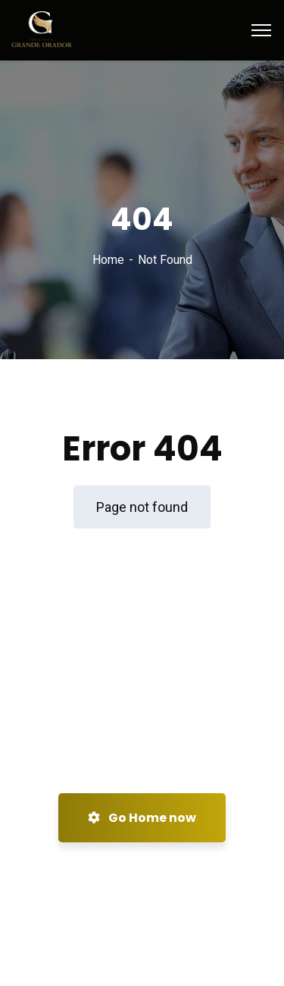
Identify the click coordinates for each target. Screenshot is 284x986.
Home (108, 260)
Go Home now (142, 817)
